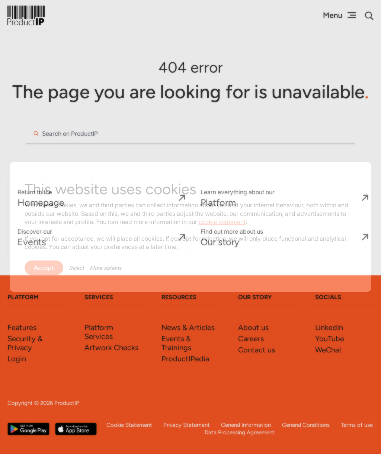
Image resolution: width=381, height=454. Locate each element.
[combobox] (190, 133)
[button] (369, 16)
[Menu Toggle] (339, 15)
